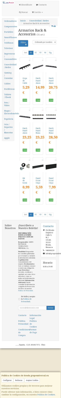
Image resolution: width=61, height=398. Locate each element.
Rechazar (18, 380)
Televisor (8, 48)
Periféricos (9, 89)
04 (45, 53)
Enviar (50, 308)
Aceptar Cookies (32, 380)
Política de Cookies (46, 395)
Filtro (24, 43)
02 (36, 53)
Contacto (41, 5)
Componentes (9, 26)
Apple (7, 138)
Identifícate (25, 5)
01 (31, 53)
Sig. (50, 53)
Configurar (7, 380)
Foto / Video (6, 104)
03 (40, 53)
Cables (7, 84)
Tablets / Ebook (7, 95)
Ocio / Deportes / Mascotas (8, 128)
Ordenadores (9, 21)
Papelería (8, 119)
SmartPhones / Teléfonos (9, 40)
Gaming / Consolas (8, 75)
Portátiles (8, 32)
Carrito (37, 12)
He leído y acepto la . (28, 299)
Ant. (25, 53)
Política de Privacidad (25, 290)
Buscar (23, 12)
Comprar (25, 100)
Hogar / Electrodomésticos (9, 112)
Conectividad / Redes (9, 66)
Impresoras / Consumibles (9, 56)
